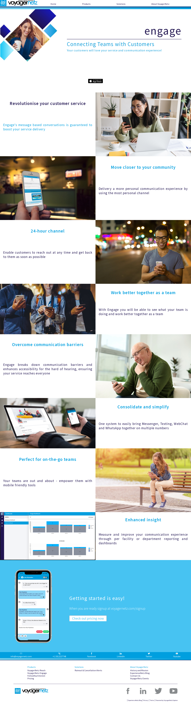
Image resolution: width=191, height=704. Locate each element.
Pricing (30, 678)
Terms (152, 700)
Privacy (145, 700)
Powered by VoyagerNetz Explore (167, 700)
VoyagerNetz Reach (36, 670)
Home (53, 4)
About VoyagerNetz (160, 4)
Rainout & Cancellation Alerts (88, 670)
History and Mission (139, 670)
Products (86, 4)
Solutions (121, 4)
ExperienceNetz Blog (140, 673)
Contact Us (135, 675)
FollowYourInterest (36, 675)
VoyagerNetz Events (139, 678)
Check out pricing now (88, 618)
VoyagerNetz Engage (37, 673)
